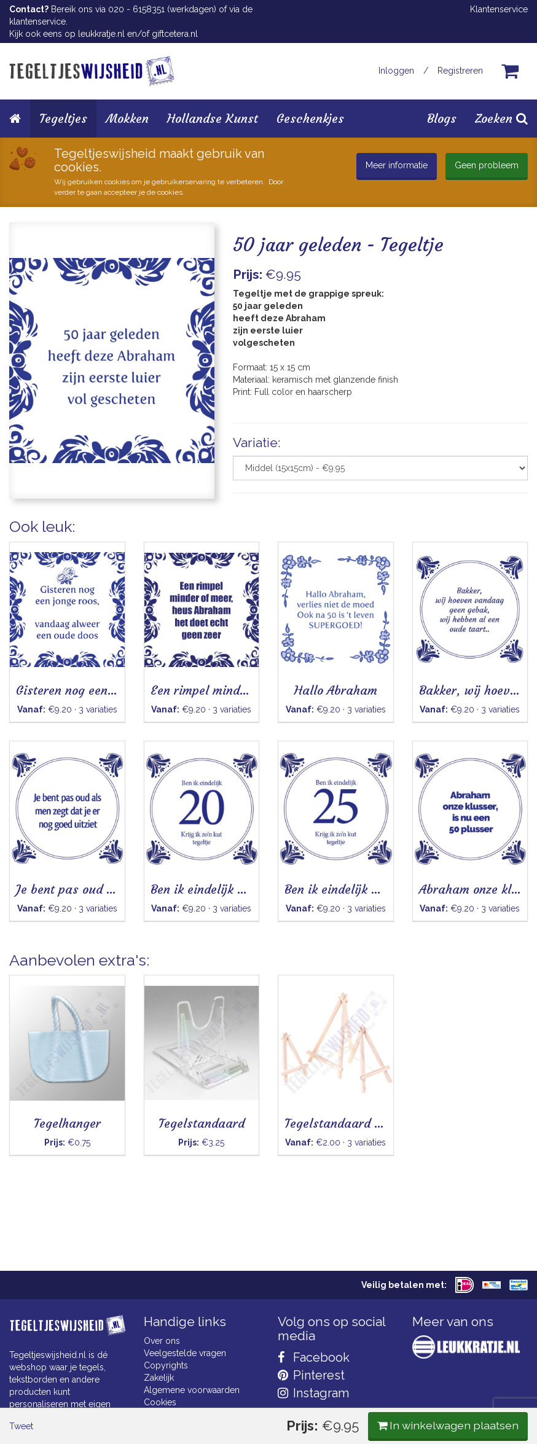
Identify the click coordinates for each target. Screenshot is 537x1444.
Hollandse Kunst (212, 118)
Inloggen (396, 71)
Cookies (160, 1402)
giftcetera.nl (175, 34)
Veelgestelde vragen (185, 1353)
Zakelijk (159, 1378)
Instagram (313, 1393)
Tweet (30, 539)
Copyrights (166, 1365)
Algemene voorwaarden (192, 1390)
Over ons (162, 1341)
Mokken (127, 118)
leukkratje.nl (101, 34)
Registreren (460, 71)
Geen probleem (487, 165)
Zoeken (501, 118)
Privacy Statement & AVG (193, 1414)
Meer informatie (397, 165)
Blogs (442, 118)
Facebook (314, 1357)
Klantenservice (499, 9)
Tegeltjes (63, 118)
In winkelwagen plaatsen (436, 537)
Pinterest (311, 1375)
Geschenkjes (310, 118)
